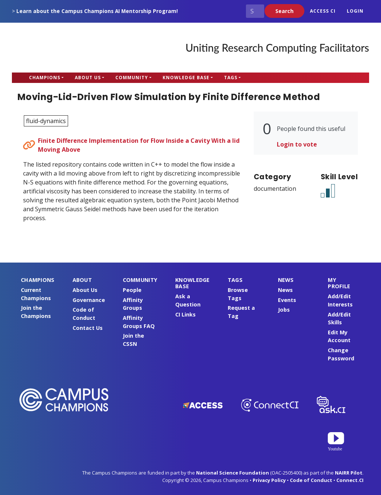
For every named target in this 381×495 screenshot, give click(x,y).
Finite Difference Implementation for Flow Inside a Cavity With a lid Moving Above (139, 145)
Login (355, 11)
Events (287, 299)
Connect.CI (350, 480)
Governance (89, 299)
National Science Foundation (232, 472)
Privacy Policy (269, 480)
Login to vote (297, 144)
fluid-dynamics (46, 121)
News (285, 289)
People (132, 289)
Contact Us (88, 327)
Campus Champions (58, 48)
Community (131, 77)
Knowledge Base (186, 77)
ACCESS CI (323, 11)
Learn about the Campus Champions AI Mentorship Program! (97, 11)
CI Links (185, 314)
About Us (88, 77)
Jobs (284, 309)
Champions (44, 77)
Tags (230, 77)
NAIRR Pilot (348, 472)
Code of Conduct (311, 480)
